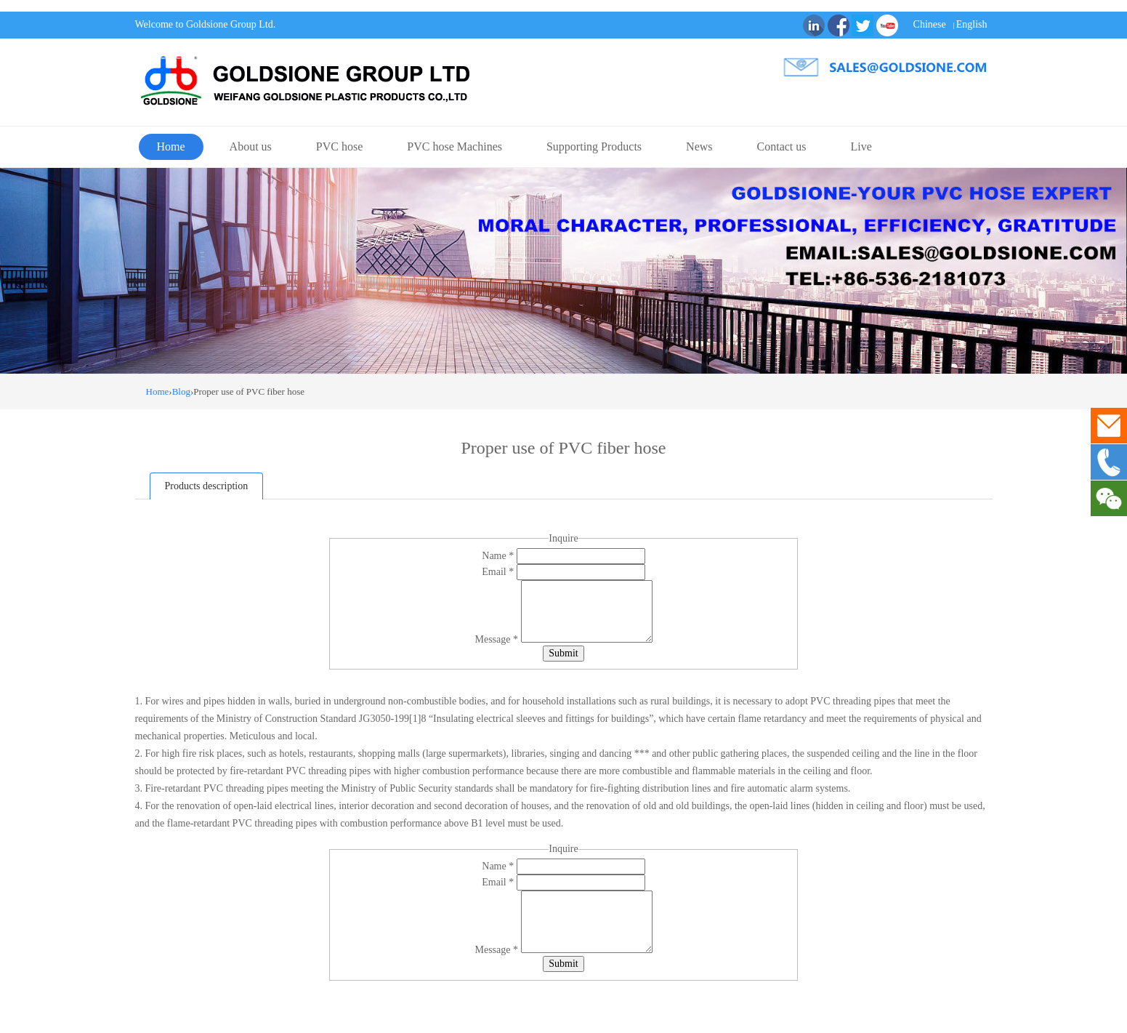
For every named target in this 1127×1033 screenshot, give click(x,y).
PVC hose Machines (454, 146)
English (971, 24)
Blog (181, 391)
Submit (563, 653)
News (699, 146)
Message (498, 639)
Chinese (929, 24)
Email (499, 571)
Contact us (782, 146)
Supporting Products (594, 146)
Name (499, 555)
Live (861, 146)
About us (251, 146)
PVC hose (339, 146)
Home (171, 146)
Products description (207, 486)
